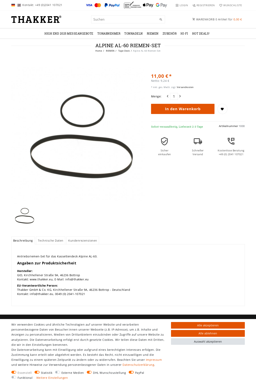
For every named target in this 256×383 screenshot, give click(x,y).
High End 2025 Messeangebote (68, 33)
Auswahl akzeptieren (208, 341)
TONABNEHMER (109, 33)
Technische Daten (50, 240)
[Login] (182, 5)
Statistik (46, 373)
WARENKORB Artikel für (217, 19)
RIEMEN (153, 33)
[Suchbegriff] (128, 19)
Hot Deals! (201, 33)
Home (98, 50)
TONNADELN (133, 33)
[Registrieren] (203, 5)
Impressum (154, 360)
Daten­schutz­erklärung (138, 365)
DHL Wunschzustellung (109, 373)
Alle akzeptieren (208, 325)
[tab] (23, 240)
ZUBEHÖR (170, 33)
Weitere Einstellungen (52, 378)
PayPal (139, 373)
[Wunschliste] (229, 5)
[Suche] (161, 20)
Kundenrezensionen (82, 240)
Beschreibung (23, 240)
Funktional (25, 378)
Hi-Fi (184, 33)
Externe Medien (72, 373)
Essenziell (25, 373)
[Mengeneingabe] (174, 96)
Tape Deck (124, 50)
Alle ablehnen (208, 333)
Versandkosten (185, 87)
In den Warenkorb (183, 108)
